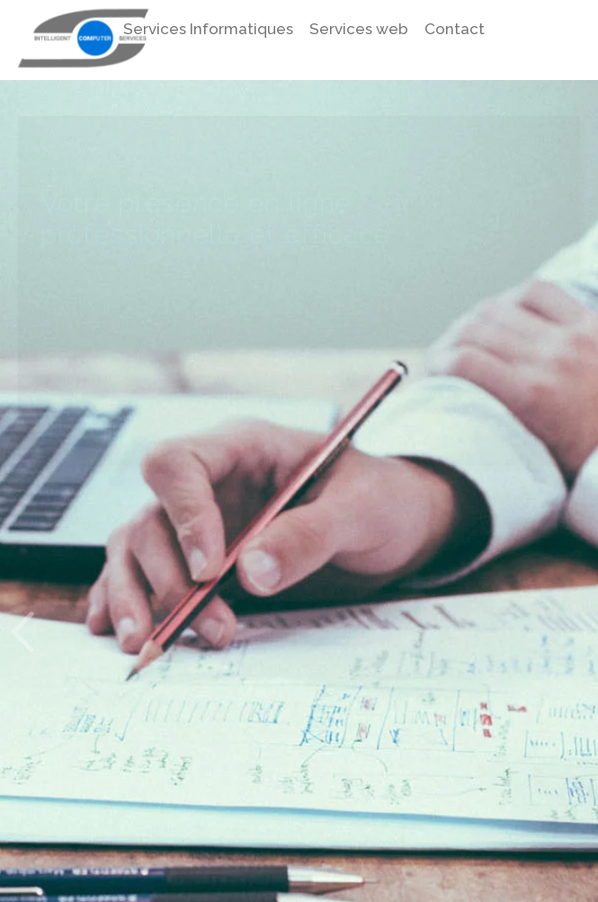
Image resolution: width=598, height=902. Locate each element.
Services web (358, 29)
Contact (454, 29)
